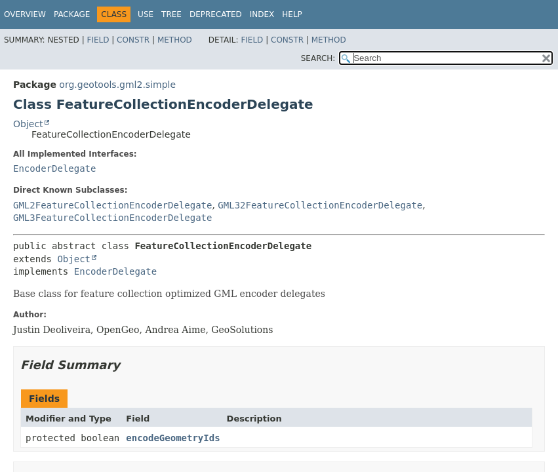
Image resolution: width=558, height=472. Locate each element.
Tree (171, 14)
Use (145, 14)
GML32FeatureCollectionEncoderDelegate (320, 205)
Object (28, 124)
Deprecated (215, 14)
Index (262, 14)
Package (72, 14)
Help (292, 14)
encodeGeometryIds (173, 438)
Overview (25, 14)
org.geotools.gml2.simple (117, 84)
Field (98, 40)
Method (174, 40)
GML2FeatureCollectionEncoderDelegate (112, 205)
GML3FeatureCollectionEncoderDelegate (112, 217)
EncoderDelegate (54, 168)
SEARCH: (318, 58)
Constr (133, 40)
